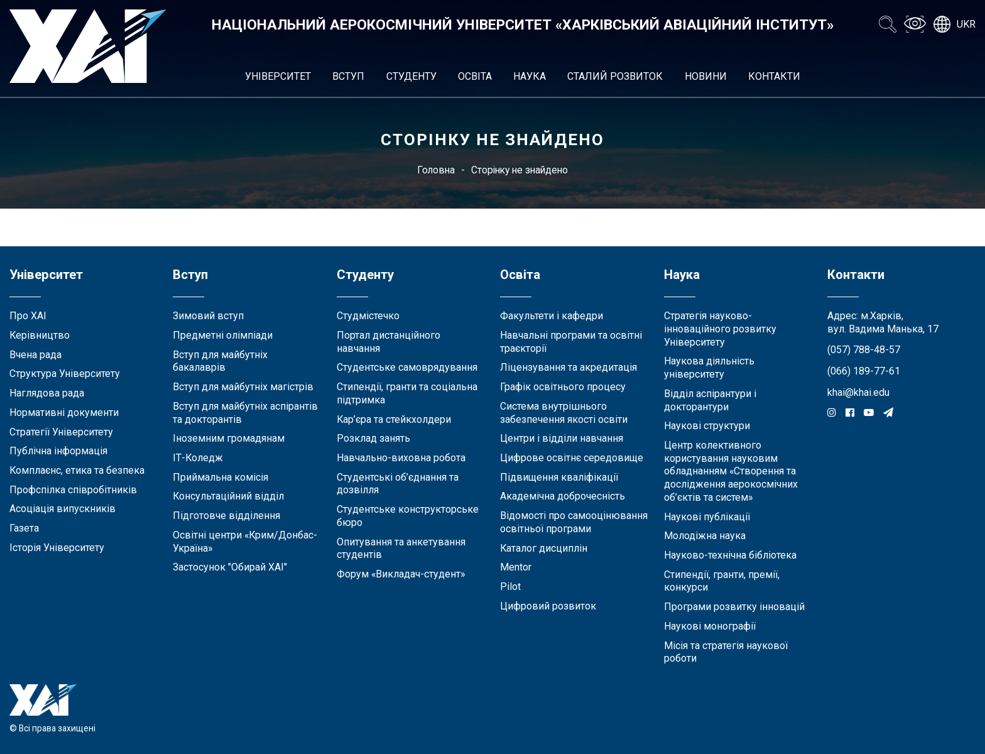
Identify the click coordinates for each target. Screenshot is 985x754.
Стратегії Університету (61, 432)
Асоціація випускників (62, 509)
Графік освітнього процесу (563, 387)
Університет (278, 76)
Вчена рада (35, 355)
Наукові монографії (710, 626)
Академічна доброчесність (562, 496)
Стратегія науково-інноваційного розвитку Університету (720, 328)
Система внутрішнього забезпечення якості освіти (564, 412)
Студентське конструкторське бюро (408, 515)
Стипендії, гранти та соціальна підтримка (407, 393)
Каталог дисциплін (543, 548)
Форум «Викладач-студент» (401, 574)
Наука (529, 76)
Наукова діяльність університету (709, 367)
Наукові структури (707, 426)
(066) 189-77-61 (863, 371)
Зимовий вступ (208, 316)
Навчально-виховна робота (401, 458)
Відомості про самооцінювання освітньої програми (574, 522)
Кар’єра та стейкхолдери (394, 419)
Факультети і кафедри (551, 316)
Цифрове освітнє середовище (571, 458)
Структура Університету (64, 374)
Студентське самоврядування (407, 367)
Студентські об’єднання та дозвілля (398, 483)
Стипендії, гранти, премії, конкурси (722, 581)
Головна (436, 170)
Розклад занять (373, 438)
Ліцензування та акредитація (568, 367)
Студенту (411, 76)
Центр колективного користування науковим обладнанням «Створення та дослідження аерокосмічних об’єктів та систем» (731, 471)
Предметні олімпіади (223, 335)
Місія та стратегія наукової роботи (726, 652)
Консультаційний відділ (228, 496)
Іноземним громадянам (229, 438)
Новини (706, 76)
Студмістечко (368, 316)
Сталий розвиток (615, 76)
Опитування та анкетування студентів (401, 548)
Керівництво (39, 335)
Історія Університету (56, 548)
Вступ (348, 76)
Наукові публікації (707, 517)
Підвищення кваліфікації (559, 477)
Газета (24, 528)
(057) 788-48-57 (863, 350)
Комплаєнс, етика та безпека (76, 470)
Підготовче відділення (226, 516)
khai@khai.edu (858, 392)
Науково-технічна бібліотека (730, 555)
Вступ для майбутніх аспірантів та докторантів (245, 412)
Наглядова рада (46, 393)
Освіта (475, 76)
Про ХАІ (27, 316)
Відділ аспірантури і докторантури (710, 400)
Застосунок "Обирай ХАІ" (230, 567)
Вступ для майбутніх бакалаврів (220, 361)
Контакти (774, 76)
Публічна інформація (58, 451)
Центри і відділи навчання (561, 438)
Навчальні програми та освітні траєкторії (571, 341)
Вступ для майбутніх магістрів (243, 387)
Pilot (510, 587)
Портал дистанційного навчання (388, 341)
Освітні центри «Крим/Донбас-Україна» (245, 541)
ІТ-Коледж (198, 458)
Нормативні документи (64, 412)
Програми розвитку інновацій (734, 607)
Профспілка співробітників (73, 490)
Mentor (515, 567)
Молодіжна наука (705, 536)
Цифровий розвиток (548, 606)
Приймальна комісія (220, 477)
